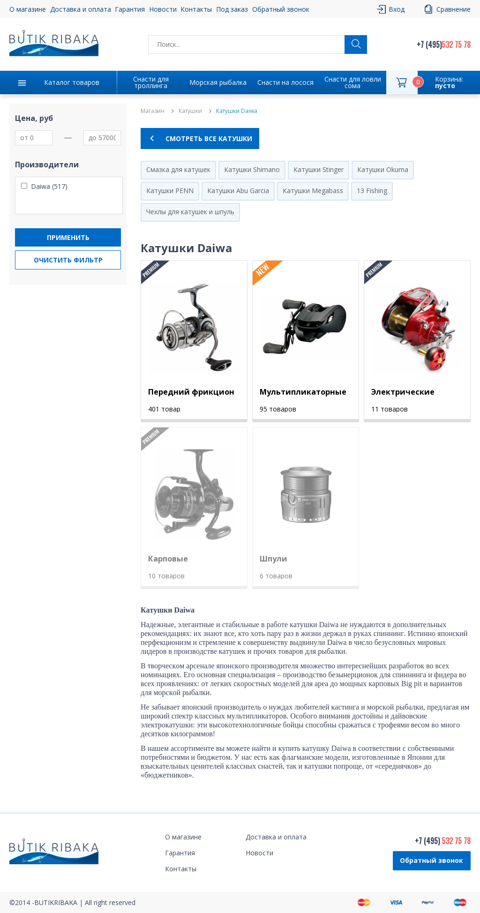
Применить (68, 237)
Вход (397, 9)
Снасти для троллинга (151, 82)
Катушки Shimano (252, 169)
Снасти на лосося (285, 82)
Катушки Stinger (318, 169)
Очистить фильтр (68, 259)
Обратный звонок (280, 9)
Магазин (153, 111)
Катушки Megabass (313, 190)
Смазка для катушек (178, 169)
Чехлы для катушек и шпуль (190, 211)
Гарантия (130, 9)
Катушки (190, 111)
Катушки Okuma (382, 169)
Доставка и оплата (80, 9)
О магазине (27, 9)
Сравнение (453, 9)
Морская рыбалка (218, 82)
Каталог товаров (71, 82)
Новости (163, 9)
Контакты (196, 9)
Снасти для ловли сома (352, 82)
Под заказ (232, 9)
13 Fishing (372, 190)
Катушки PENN (170, 190)
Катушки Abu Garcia (238, 190)
